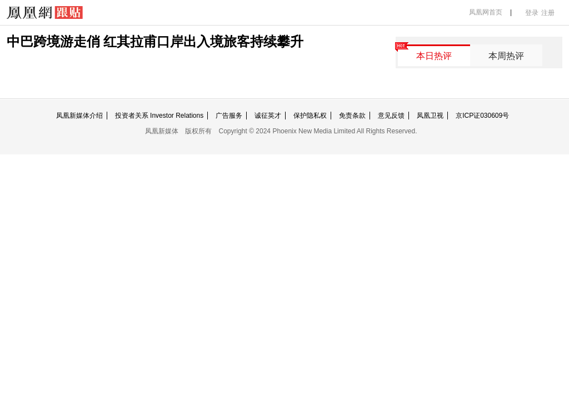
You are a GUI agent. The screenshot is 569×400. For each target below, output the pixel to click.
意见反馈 (391, 115)
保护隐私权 (310, 115)
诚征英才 (267, 115)
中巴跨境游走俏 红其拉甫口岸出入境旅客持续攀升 (155, 41)
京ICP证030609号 (482, 115)
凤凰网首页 (485, 12)
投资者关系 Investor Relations (159, 115)
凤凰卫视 (430, 115)
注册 (548, 13)
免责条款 (352, 115)
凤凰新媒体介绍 (79, 115)
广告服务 (229, 115)
